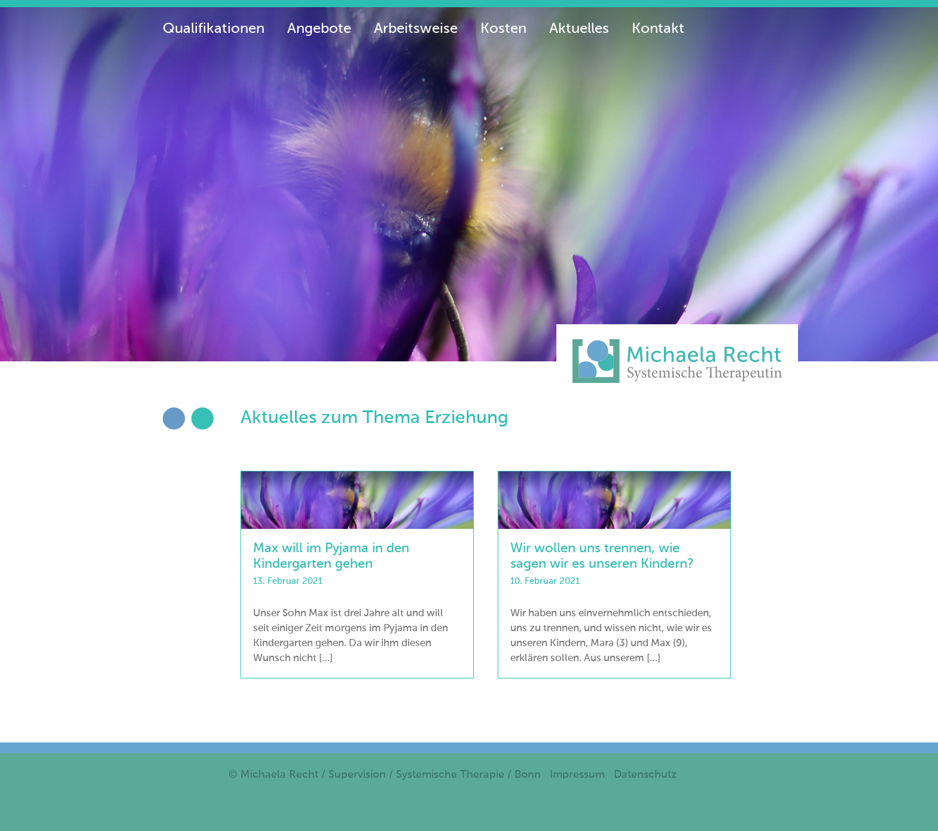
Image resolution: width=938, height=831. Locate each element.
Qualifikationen (213, 29)
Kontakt (658, 29)
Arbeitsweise (416, 29)
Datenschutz (645, 774)
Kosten (503, 29)
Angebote (319, 29)
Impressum (577, 774)
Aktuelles (579, 29)
